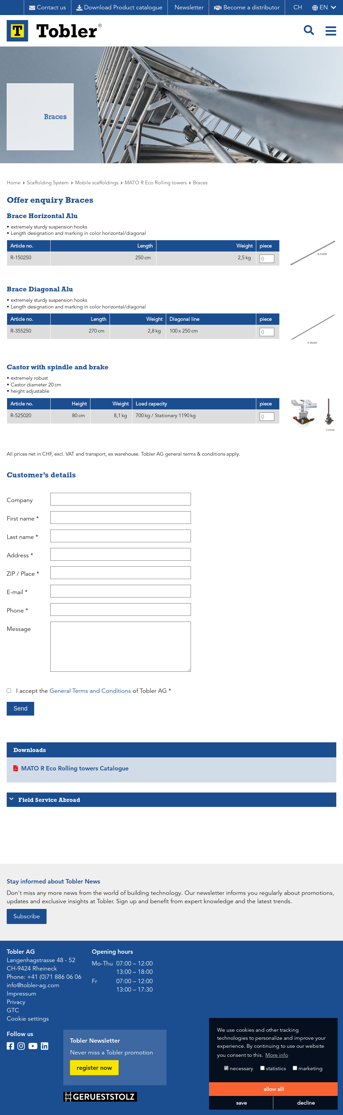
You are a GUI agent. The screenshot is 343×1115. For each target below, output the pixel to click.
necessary (238, 1068)
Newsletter (189, 7)
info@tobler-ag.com (33, 985)
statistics (273, 1068)
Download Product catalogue (119, 7)
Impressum (21, 993)
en (320, 7)
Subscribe (26, 916)
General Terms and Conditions (90, 690)
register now (94, 1068)
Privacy (16, 1002)
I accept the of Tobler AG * (93, 690)
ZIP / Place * (23, 573)
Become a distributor (247, 7)
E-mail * (17, 592)
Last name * (22, 537)
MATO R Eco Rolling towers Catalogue (75, 768)
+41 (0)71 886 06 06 (54, 977)
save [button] (241, 1103)
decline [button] (306, 1103)
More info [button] (276, 1055)
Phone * (17, 610)
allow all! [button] (274, 1089)
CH (297, 7)
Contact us (47, 7)
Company (20, 500)
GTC (13, 1010)
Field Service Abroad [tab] (44, 799)
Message (19, 629)
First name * (23, 518)
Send (20, 708)
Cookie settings (28, 1018)
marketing (308, 1068)
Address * (20, 555)
